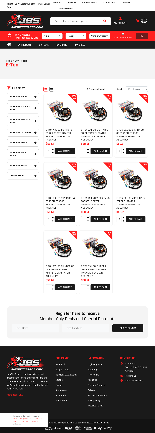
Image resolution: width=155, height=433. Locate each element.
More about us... (15, 394)
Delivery (91, 390)
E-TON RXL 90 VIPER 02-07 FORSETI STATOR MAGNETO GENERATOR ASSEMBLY (130, 203)
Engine (59, 385)
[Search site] (106, 21)
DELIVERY (72, 2)
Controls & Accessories (67, 374)
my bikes (80, 45)
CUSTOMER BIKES (89, 2)
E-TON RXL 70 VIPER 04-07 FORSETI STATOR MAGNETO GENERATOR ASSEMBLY (95, 203)
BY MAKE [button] (44, 45)
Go (141, 35)
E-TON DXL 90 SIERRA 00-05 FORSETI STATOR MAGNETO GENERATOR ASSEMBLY (130, 134)
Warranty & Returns (97, 395)
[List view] (51, 89)
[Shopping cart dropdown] (142, 21)
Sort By (120, 89)
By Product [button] (24, 45)
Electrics (59, 380)
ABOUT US (57, 2)
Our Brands (61, 395)
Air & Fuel (60, 364)
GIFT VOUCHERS (110, 2)
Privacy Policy (94, 400)
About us (92, 380)
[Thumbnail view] (45, 89)
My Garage (93, 369)
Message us (130, 375)
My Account (120, 21)
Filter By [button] (16, 88)
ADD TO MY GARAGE (123, 37)
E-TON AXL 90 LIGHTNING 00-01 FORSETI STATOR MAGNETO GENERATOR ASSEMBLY (94, 134)
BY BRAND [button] (61, 45)
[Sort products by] (137, 89)
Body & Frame (62, 369)
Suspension (61, 390)
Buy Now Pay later (97, 385)
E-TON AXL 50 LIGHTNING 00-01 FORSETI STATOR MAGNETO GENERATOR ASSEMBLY (59, 134)
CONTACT (127, 2)
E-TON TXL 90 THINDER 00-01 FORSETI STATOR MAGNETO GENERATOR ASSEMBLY (93, 271)
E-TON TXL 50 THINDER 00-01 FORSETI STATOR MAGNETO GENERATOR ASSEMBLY (60, 271)
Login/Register (66, 8)
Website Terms (95, 405)
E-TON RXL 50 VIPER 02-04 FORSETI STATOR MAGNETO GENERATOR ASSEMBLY (60, 203)
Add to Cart (65, 151)
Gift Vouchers (62, 400)
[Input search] (75, 21)
